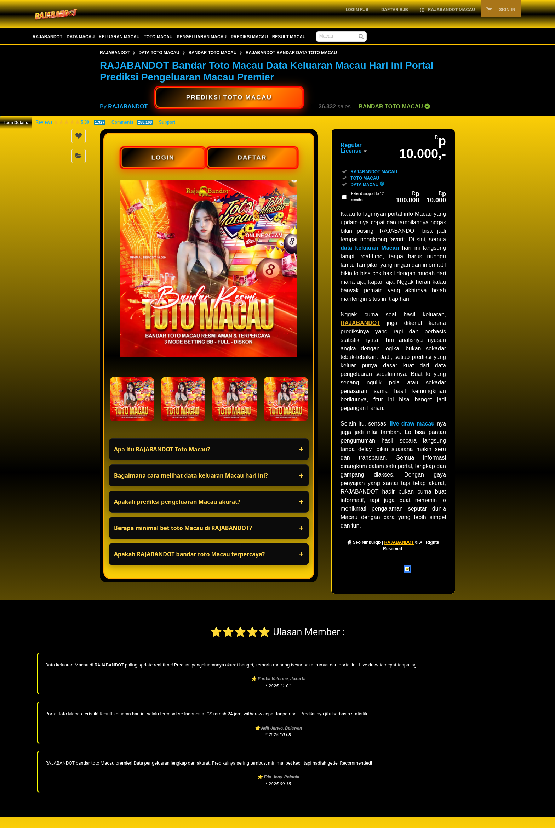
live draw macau (412, 424)
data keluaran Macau (370, 248)
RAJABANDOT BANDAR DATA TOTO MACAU (291, 52)
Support (167, 122)
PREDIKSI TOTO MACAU (229, 97)
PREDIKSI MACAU (249, 36)
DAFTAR (252, 157)
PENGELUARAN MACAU (202, 36)
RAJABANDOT (47, 36)
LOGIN (162, 157)
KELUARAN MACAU (119, 36)
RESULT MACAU (289, 36)
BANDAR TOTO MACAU (212, 52)
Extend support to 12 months (398, 197)
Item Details (16, 122)
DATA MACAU (81, 36)
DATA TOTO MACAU (158, 52)
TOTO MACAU (158, 36)
